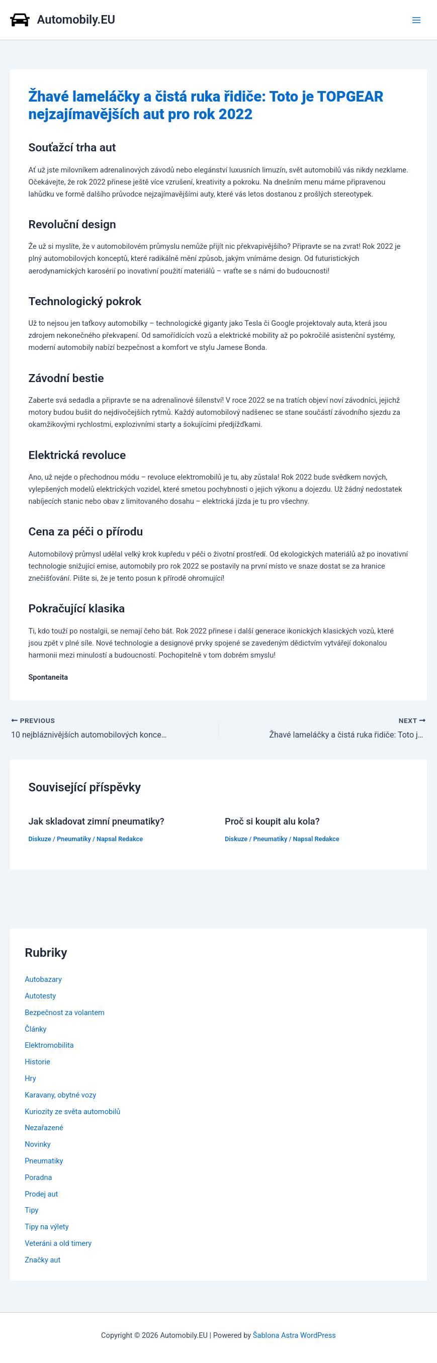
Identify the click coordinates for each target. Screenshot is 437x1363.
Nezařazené (44, 1127)
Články (35, 1029)
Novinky (38, 1144)
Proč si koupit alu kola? (272, 821)
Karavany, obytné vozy (60, 1095)
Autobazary (43, 979)
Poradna (38, 1177)
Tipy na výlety (46, 1226)
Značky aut (42, 1259)
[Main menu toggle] (416, 20)
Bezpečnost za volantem (65, 1012)
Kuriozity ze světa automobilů (72, 1111)
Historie (37, 1061)
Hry (30, 1078)
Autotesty (40, 996)
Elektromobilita (49, 1045)
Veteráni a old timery (58, 1243)
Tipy (31, 1210)
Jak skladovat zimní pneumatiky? (96, 821)
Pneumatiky (74, 839)
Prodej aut (41, 1194)
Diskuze (39, 839)
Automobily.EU (76, 20)
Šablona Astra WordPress (294, 1335)
